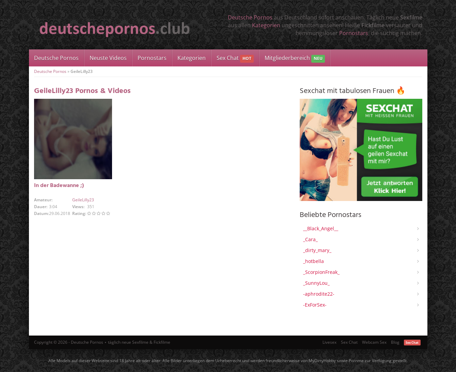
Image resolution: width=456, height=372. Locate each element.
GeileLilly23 (83, 200)
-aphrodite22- (318, 294)
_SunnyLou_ (316, 283)
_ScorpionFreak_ (321, 272)
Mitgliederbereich (295, 58)
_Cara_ (310, 239)
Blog (395, 342)
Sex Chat (235, 58)
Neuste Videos (108, 58)
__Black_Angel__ (320, 228)
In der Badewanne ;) (59, 185)
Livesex (329, 342)
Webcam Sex (374, 342)
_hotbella (313, 261)
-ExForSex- (315, 304)
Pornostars (353, 33)
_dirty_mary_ (317, 250)
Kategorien (266, 25)
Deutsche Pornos (250, 17)
